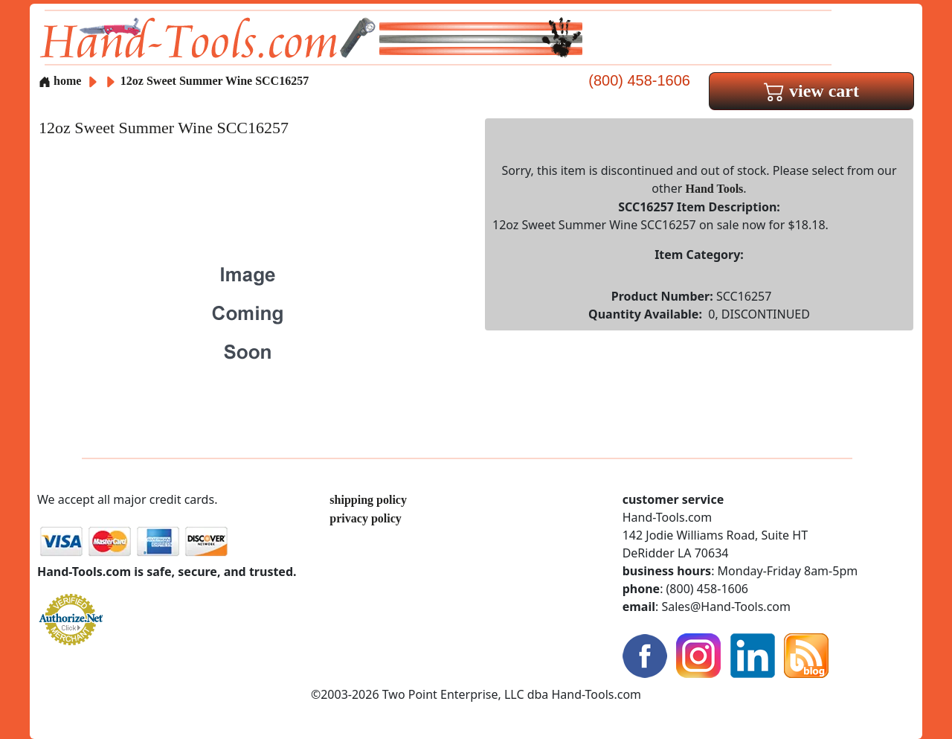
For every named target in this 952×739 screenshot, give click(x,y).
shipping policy (368, 499)
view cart (811, 90)
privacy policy (365, 518)
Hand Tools (715, 188)
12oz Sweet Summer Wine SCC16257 (214, 80)
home (60, 80)
